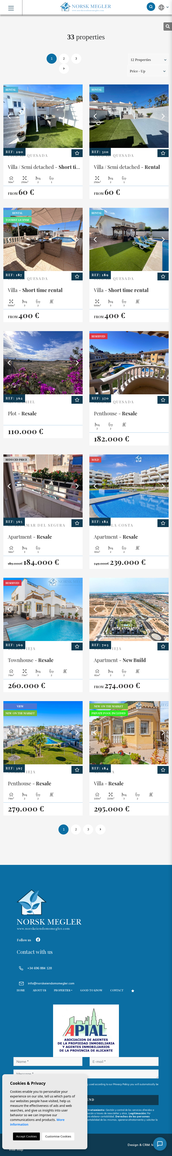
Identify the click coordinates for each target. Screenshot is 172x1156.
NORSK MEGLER (86, 7)
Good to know (91, 990)
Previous (9, 116)
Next (77, 116)
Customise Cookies (58, 1136)
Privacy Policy (121, 1084)
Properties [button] (62, 990)
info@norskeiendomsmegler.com (51, 983)
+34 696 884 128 (35, 968)
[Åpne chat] (160, 1144)
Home (21, 990)
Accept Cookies (26, 1136)
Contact (116, 990)
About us (39, 990)
